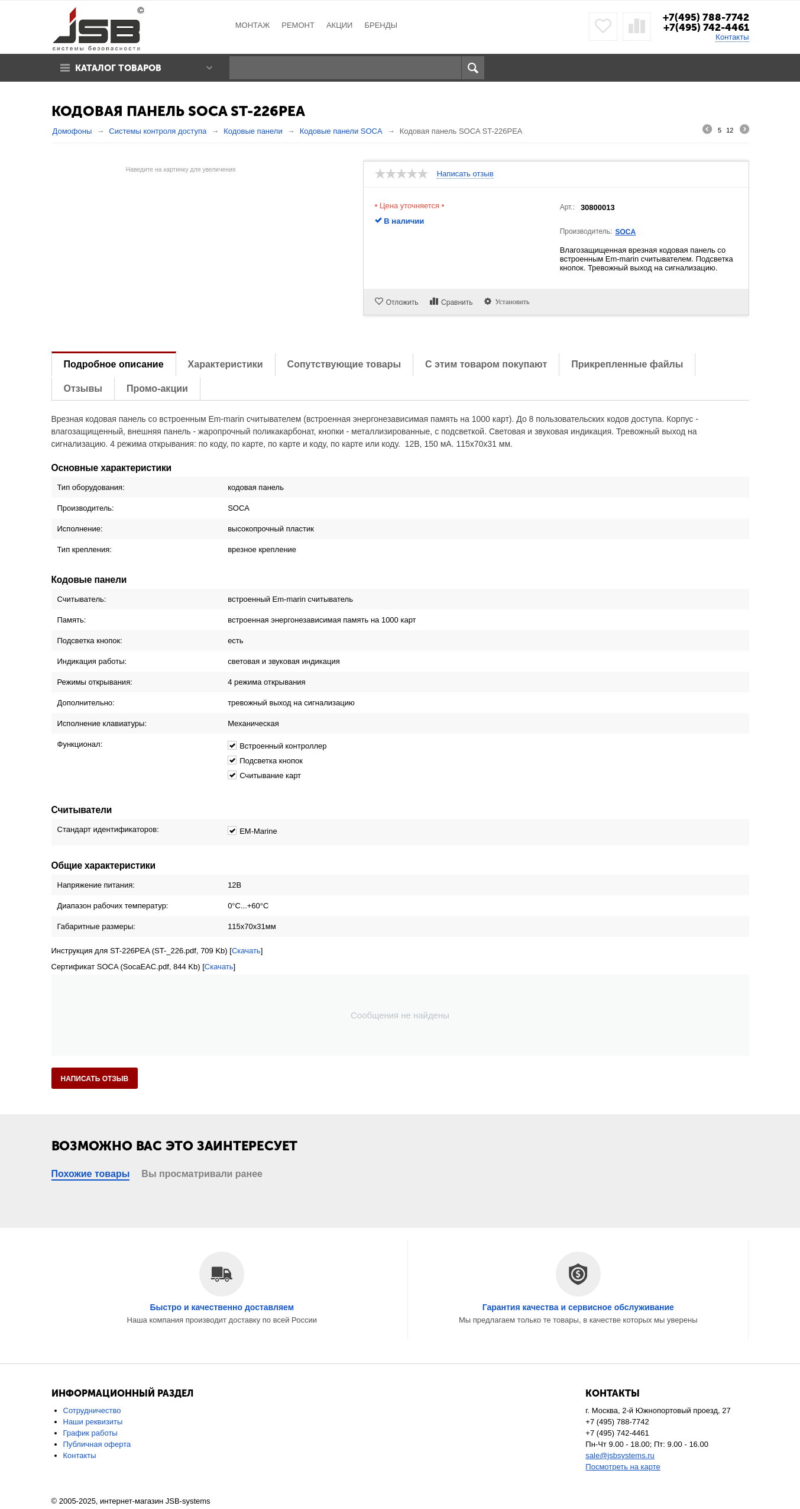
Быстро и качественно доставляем (222, 1307)
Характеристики (225, 364)
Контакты (732, 37)
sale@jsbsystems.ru (620, 1455)
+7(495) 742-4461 (706, 27)
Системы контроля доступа (157, 131)
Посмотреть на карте (622, 1466)
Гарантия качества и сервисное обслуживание (578, 1307)
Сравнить (456, 302)
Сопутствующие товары (344, 364)
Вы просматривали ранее (202, 1174)
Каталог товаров (118, 68)
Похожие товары (90, 1174)
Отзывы (83, 388)
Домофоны (72, 131)
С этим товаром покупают (486, 364)
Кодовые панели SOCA (341, 131)
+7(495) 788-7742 (706, 17)
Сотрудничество (92, 1410)
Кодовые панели (253, 131)
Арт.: (567, 207)
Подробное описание (114, 364)
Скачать (246, 950)
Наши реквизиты (93, 1421)
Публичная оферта (97, 1444)
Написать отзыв (465, 174)
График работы (90, 1433)
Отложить (402, 302)
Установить (510, 301)
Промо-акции (157, 388)
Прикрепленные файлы (627, 364)
